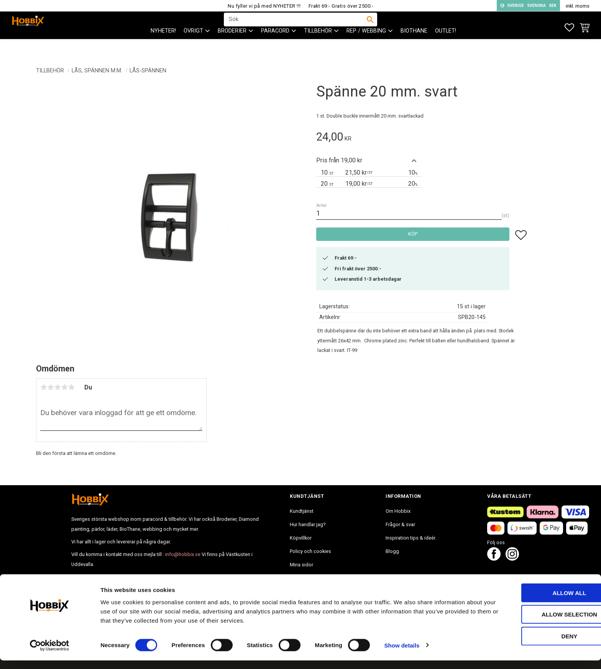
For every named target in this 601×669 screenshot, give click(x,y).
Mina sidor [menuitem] (301, 565)
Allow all (537, 601)
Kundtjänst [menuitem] (302, 511)
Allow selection (537, 623)
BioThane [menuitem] (414, 46)
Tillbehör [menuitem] (318, 46)
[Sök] (370, 27)
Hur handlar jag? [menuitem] (307, 524)
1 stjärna (43, 387)
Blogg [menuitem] (392, 551)
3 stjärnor (57, 387)
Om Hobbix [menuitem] (398, 511)
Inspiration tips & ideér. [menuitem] (411, 538)
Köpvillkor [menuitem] (301, 538)
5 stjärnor (71, 387)
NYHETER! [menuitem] (163, 46)
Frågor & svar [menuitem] (400, 524)
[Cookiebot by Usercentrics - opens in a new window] (49, 654)
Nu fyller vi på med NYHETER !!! (264, 6)
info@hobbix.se (182, 554)
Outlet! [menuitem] (445, 46)
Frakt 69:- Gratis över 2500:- (341, 6)
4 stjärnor (64, 387)
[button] (569, 28)
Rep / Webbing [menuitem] (366, 46)
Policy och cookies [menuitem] (310, 551)
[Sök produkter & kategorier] (295, 27)
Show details (402, 654)
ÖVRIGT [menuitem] (193, 46)
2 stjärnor (50, 387)
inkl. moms (578, 6)
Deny (537, 644)
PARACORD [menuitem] (275, 46)
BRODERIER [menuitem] (232, 46)
